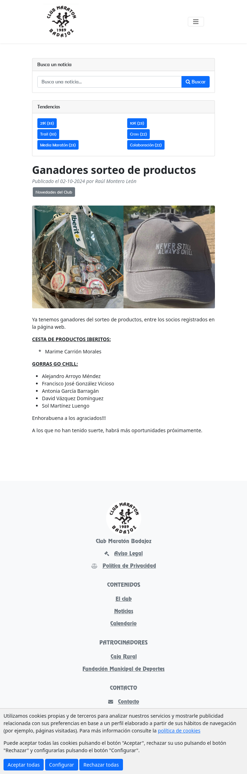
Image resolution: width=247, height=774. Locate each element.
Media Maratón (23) (58, 145)
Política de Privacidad (123, 566)
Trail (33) (48, 134)
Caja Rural (124, 657)
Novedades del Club (54, 192)
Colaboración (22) (146, 145)
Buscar (196, 81)
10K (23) (137, 123)
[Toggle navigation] (196, 21)
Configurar (61, 764)
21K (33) (47, 123)
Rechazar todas (101, 764)
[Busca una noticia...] (109, 82)
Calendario (123, 624)
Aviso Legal (123, 554)
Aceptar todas (24, 764)
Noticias (123, 611)
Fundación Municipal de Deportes (123, 669)
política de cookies (179, 730)
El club (124, 599)
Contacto (123, 702)
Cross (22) (138, 134)
